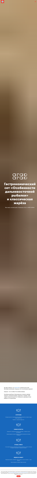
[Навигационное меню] (35, 1)
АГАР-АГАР (17, 387)
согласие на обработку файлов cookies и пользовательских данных (18, 472)
